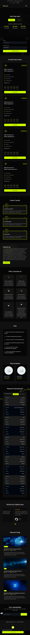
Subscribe (23, 616)
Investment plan (6, 45)
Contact (18, 20)
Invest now (12, 20)
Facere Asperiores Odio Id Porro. (13, 573)
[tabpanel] (15, 517)
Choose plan (15, 92)
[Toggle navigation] (26, 6)
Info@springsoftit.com (11, 622)
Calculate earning (15, 51)
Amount (4, 40)
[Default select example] (17, 3)
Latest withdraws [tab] (22, 396)
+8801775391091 (20, 622)
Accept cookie (13, 632)
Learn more (6, 262)
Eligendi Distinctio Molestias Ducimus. (14, 595)
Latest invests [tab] (15, 396)
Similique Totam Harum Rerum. (12, 551)
